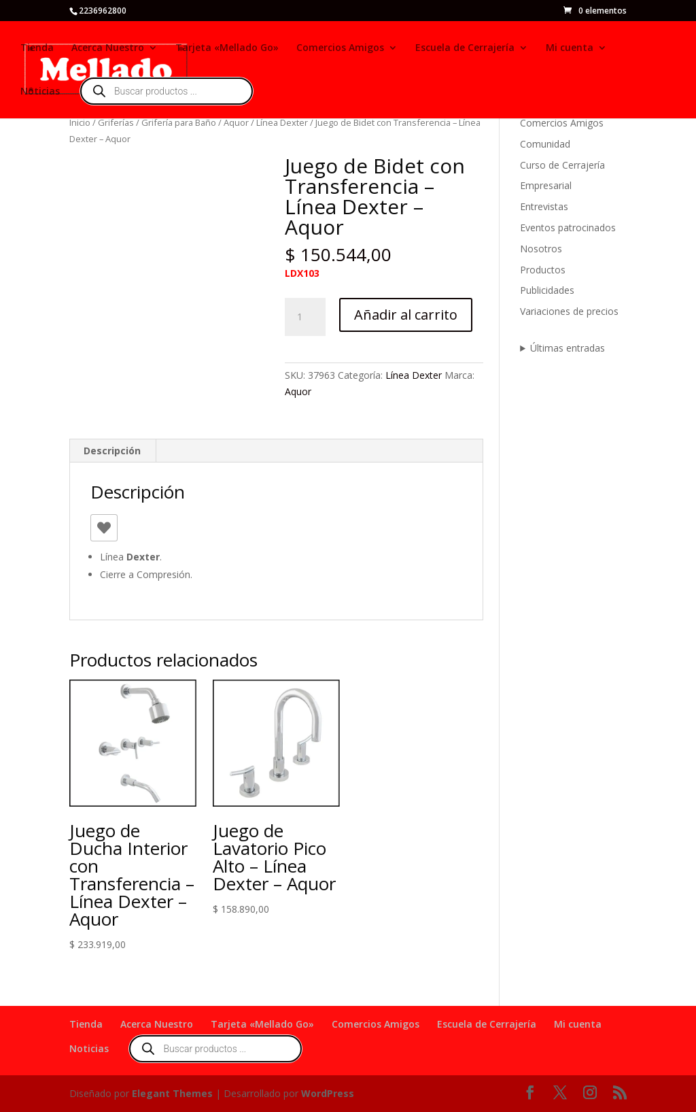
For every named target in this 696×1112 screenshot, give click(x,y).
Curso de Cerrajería (562, 164)
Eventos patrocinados (568, 227)
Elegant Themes (172, 1093)
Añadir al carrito (405, 314)
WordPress (327, 1093)
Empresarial (546, 185)
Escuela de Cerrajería (465, 48)
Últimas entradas (567, 347)
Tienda (37, 48)
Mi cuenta (569, 48)
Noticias (40, 91)
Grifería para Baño (178, 122)
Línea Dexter (282, 122)
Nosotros (541, 248)
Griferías (116, 122)
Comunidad (545, 143)
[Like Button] (104, 528)
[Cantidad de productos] (305, 317)
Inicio (79, 122)
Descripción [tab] (112, 450)
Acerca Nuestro (107, 48)
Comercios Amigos (340, 48)
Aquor (236, 122)
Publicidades (547, 290)
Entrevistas (544, 206)
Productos (543, 269)
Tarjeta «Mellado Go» (227, 48)
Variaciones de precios (569, 311)
